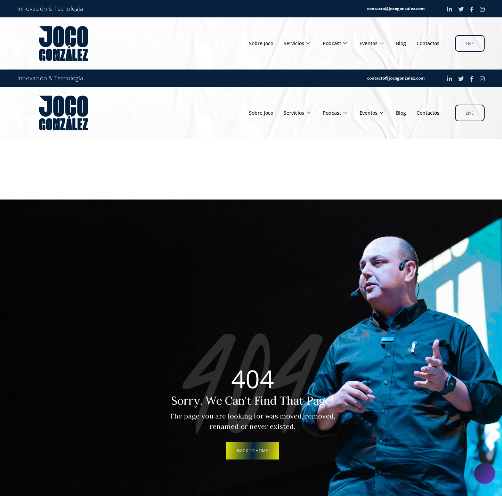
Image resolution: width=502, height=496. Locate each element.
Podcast (330, 43)
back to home (252, 451)
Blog (399, 43)
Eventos (368, 43)
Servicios (291, 43)
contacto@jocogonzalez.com (396, 8)
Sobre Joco (254, 43)
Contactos (427, 43)
